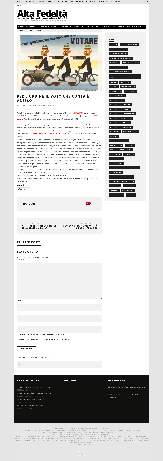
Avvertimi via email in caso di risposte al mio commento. (44, 335)
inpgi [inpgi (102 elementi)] (114, 136)
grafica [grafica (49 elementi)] (114, 131)
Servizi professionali (44, 1)
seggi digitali (78, 113)
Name (19, 301)
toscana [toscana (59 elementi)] (115, 186)
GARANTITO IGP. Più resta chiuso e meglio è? (80, 227)
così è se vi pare (103, 27)
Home (20, 30)
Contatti (18, 5)
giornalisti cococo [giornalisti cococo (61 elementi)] (119, 109)
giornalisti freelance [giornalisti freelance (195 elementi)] (121, 118)
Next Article (85, 223)
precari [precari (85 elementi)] (129, 154)
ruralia (89, 27)
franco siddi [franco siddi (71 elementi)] (128, 86)
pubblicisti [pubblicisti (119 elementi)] (116, 163)
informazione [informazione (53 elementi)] (130, 131)
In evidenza (80, 1)
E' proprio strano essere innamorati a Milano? (39, 227)
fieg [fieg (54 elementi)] (113, 82)
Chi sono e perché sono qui (24, 1)
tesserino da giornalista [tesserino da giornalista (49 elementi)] (122, 181)
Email (19, 312)
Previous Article (35, 223)
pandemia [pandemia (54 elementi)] (115, 154)
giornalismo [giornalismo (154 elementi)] (117, 95)
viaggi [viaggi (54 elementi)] (114, 190)
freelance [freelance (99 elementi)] (115, 91)
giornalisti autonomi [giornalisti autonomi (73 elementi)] (120, 104)
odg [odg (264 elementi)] (129, 145)
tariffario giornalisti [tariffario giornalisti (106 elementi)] (121, 177)
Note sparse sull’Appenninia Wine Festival (32, 399)
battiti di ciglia (134, 27)
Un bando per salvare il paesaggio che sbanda (34, 387)
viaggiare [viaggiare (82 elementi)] (127, 190)
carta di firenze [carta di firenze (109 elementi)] (129, 44)
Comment (21, 259)
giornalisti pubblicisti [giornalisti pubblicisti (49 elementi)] (121, 127)
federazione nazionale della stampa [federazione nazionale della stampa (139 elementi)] (124, 76)
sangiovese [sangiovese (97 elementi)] (116, 172)
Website (20, 323)
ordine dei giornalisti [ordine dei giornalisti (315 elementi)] (121, 149)
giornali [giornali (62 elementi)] (130, 91)
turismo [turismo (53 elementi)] (129, 186)
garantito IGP (115, 1)
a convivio (78, 27)
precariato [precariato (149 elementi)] (116, 159)
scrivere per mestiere (27, 27)
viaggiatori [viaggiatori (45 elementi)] (116, 195)
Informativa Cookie (81, 444)
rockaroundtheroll (49, 27)
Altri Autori (90, 1)
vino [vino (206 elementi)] (131, 195)
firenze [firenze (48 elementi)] (125, 82)
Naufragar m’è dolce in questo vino (30, 406)
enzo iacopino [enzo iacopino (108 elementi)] (131, 62)
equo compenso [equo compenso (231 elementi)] (118, 67)
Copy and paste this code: (33, 357)
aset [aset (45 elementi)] (113, 44)
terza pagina (118, 27)
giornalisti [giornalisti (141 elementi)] (116, 100)
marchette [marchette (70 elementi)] (116, 145)
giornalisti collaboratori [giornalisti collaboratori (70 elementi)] (122, 113)
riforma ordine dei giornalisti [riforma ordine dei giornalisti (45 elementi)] (124, 168)
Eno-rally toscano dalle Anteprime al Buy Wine (34, 393)
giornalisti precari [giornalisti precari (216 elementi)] (120, 123)
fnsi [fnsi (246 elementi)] (113, 86)
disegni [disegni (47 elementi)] (114, 62)
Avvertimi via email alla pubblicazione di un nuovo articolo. (46, 339)
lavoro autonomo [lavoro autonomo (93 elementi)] (119, 141)
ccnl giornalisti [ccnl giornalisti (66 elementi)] (118, 49)
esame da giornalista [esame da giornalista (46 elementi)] (120, 71)
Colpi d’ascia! (102, 1)
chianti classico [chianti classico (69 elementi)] (118, 53)
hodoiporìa (66, 27)
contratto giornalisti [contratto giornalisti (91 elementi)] (121, 58)
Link (71, 1)
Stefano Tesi (25, 105)
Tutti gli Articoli (61, 1)
